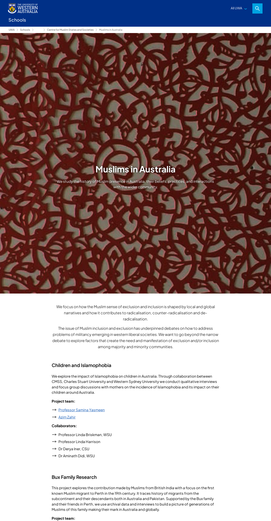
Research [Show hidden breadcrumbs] (38, 30)
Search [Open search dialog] (257, 8)
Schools (25, 29)
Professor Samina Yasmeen (81, 409)
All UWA (236, 8)
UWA (12, 29)
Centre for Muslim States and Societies (70, 29)
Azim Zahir (67, 417)
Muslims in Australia (110, 29)
